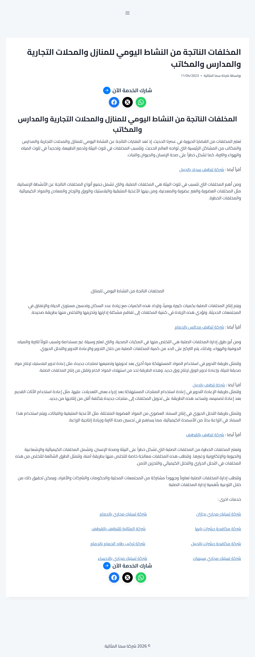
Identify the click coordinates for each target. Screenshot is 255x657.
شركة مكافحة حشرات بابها (218, 529)
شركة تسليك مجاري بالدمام (123, 514)
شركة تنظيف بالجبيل (209, 385)
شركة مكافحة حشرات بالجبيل (216, 544)
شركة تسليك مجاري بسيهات (217, 558)
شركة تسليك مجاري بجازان (218, 514)
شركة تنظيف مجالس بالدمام (199, 327)
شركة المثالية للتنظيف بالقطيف (118, 529)
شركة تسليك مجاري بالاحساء (122, 558)
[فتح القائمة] (127, 13)
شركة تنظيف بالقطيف (205, 435)
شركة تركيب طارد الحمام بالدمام (117, 544)
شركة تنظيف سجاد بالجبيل (201, 169)
